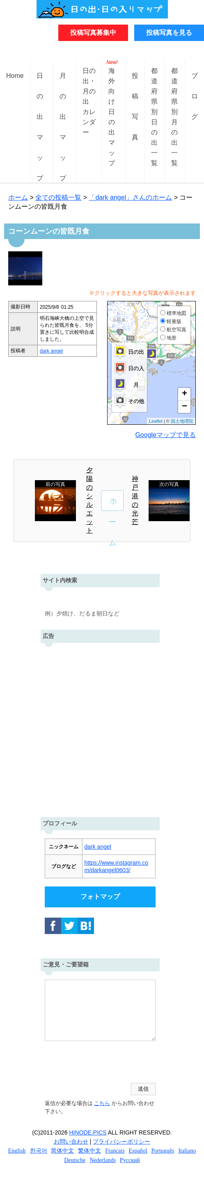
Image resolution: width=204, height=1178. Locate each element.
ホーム (18, 197)
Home (15, 75)
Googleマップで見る (165, 434)
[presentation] (107, 1063)
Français (114, 1151)
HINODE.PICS (88, 1132)
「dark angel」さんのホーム (130, 197)
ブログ (194, 82)
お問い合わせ (71, 1141)
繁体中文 (89, 1151)
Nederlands (102, 1160)
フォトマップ (100, 896)
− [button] (184, 407)
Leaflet (156, 421)
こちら (102, 1103)
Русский (130, 1160)
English (17, 1151)
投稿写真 (135, 82)
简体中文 (62, 1151)
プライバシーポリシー (121, 1141)
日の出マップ (40, 82)
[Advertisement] (102, 728)
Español (138, 1151)
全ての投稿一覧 (58, 197)
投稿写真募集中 (93, 32)
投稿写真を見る (169, 32)
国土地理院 (182, 421)
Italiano (187, 1151)
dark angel (51, 351)
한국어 (38, 1151)
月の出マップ (63, 82)
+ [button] (184, 394)
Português (162, 1151)
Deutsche (74, 1160)
